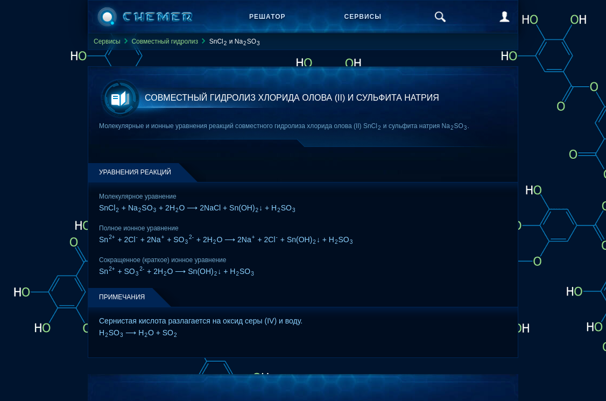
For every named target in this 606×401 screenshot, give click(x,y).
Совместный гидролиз (164, 41)
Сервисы (363, 16)
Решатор (267, 16)
